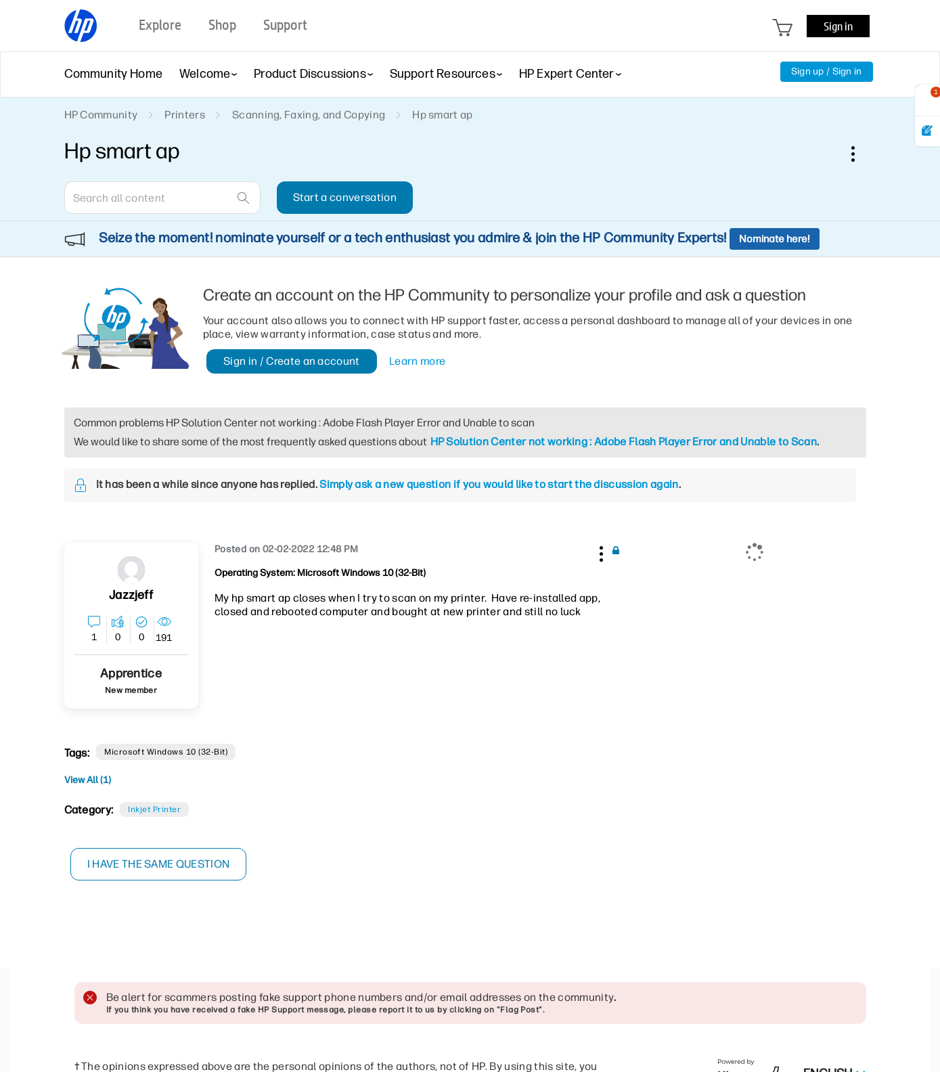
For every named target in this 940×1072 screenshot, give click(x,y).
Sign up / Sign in (826, 71)
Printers (184, 114)
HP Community (101, 114)
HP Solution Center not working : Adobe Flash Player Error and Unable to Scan (623, 441)
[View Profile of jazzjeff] (130, 595)
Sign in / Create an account (291, 361)
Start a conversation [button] (345, 197)
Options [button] (860, 153)
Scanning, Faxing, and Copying (308, 114)
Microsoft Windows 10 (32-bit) (165, 752)
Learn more (417, 361)
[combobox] (162, 197)
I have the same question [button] (158, 863)
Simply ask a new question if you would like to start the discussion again (498, 484)
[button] (600, 551)
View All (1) (87, 780)
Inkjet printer (154, 809)
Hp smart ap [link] (442, 114)
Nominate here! (774, 239)
